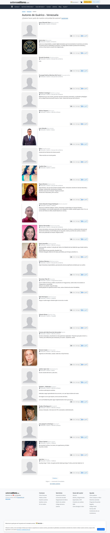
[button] (12, 6)
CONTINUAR (101, 529)
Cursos (49, 7)
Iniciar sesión (96, 2)
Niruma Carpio (43, 350)
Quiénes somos (43, 502)
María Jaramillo (43, 243)
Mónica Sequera (43, 110)
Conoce (17, 7)
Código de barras (60, 504)
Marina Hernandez (44, 225)
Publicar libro (87, 2)
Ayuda (65, 7)
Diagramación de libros (62, 500)
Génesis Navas (43, 314)
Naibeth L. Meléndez (45, 386)
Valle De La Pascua (55, 333)
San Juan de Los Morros (57, 59)
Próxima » (55, 478)
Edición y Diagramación (78, 497)
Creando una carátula (78, 502)
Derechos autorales (94, 500)
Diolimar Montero (44, 261)
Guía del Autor (40, 7)
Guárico (48, 24)
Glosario (75, 495)
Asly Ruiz (41, 459)
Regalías (92, 504)
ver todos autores (55, 484)
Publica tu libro (43, 497)
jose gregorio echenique (46, 424)
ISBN (74, 504)
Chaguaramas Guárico (56, 280)
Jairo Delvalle (43, 128)
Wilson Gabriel (43, 441)
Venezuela (29, 11)
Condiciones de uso (94, 511)
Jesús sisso (42, 40)
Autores (23, 11)
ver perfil (84, 36)
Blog (60, 7)
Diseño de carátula (60, 502)
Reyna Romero (43, 184)
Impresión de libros (61, 495)
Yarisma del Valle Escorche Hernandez (50, 332)
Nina (40, 148)
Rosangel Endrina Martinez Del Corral (50, 75)
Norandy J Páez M (44, 279)
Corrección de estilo (61, 497)
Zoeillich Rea (42, 166)
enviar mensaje (75, 36)
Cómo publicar (93, 495)
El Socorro (53, 24)
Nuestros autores (43, 500)
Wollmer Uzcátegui (44, 93)
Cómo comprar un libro (95, 497)
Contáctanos (93, 513)
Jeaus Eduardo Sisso (45, 22)
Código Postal (93, 506)
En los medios (42, 504)
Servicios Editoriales (27, 7)
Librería (54, 7)
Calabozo (53, 205)
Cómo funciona (43, 495)
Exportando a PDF (77, 500)
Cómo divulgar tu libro (78, 506)
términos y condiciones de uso (23, 529)
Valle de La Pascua (55, 112)
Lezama (53, 167)
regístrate (64, 18)
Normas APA (93, 508)
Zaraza (53, 130)
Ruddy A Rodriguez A (45, 406)
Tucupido (53, 316)
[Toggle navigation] (97, 6)
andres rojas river (44, 369)
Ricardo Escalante (44, 57)
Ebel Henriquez (43, 297)
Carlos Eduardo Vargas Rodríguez (48, 204)
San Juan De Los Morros (57, 263)
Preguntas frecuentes (95, 502)
